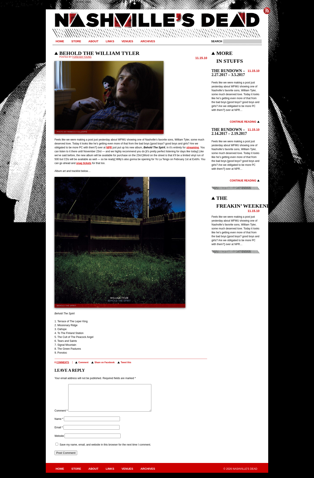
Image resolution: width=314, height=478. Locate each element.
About (93, 41)
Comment (83, 362)
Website (59, 441)
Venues (127, 41)
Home (60, 41)
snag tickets (83, 163)
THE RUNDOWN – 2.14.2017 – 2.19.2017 (229, 131)
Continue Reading (243, 121)
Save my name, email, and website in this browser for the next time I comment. (105, 449)
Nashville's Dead (157, 20)
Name (59, 424)
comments (62, 362)
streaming (192, 147)
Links (110, 41)
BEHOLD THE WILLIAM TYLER (99, 53)
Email (59, 432)
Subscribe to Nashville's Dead (266, 10)
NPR (109, 147)
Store (76, 41)
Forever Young (82, 57)
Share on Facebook (104, 362)
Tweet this (126, 362)
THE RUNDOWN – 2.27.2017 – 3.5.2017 (228, 73)
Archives (147, 41)
